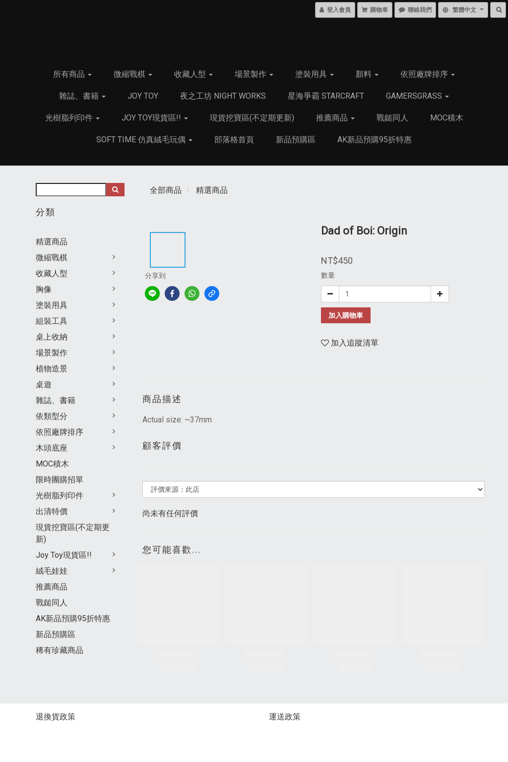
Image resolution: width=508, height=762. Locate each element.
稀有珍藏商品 (59, 650)
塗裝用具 (314, 74)
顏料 (367, 74)
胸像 (44, 289)
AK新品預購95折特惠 (374, 139)
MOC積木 (446, 117)
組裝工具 (51, 321)
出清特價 (51, 511)
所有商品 (72, 74)
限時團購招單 (59, 479)
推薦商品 (335, 117)
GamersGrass (417, 96)
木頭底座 (51, 448)
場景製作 (254, 74)
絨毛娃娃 (51, 571)
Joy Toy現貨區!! (155, 117)
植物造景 (51, 368)
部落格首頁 (234, 139)
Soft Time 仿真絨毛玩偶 (144, 139)
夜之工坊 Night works (223, 96)
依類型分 (51, 416)
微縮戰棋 (133, 74)
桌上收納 (51, 337)
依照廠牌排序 (427, 74)
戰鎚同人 (392, 117)
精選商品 (51, 241)
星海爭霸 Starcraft (326, 96)
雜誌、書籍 (82, 96)
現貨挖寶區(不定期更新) (252, 117)
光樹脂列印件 (72, 117)
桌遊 (44, 384)
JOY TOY (142, 96)
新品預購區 (296, 139)
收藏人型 (193, 74)
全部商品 (166, 190)
